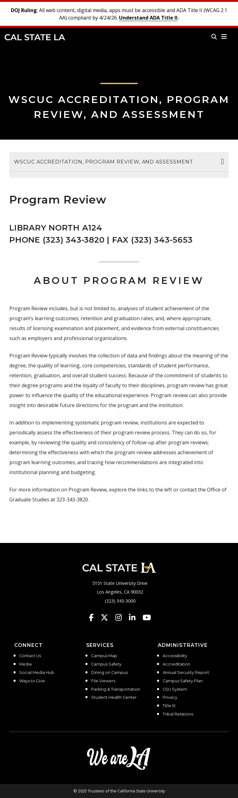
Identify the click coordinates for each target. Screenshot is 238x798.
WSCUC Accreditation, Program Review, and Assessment (103, 162)
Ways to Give (32, 681)
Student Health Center (114, 697)
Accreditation (176, 664)
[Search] (214, 36)
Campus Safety (106, 664)
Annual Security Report (186, 672)
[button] (224, 36)
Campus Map (104, 656)
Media (25, 664)
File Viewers (103, 681)
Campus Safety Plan (183, 681)
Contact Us (30, 656)
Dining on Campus (109, 672)
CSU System (175, 689)
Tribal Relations (178, 714)
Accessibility (175, 656)
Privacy (170, 697)
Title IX (169, 706)
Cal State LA (35, 37)
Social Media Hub (36, 672)
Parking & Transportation (115, 689)
